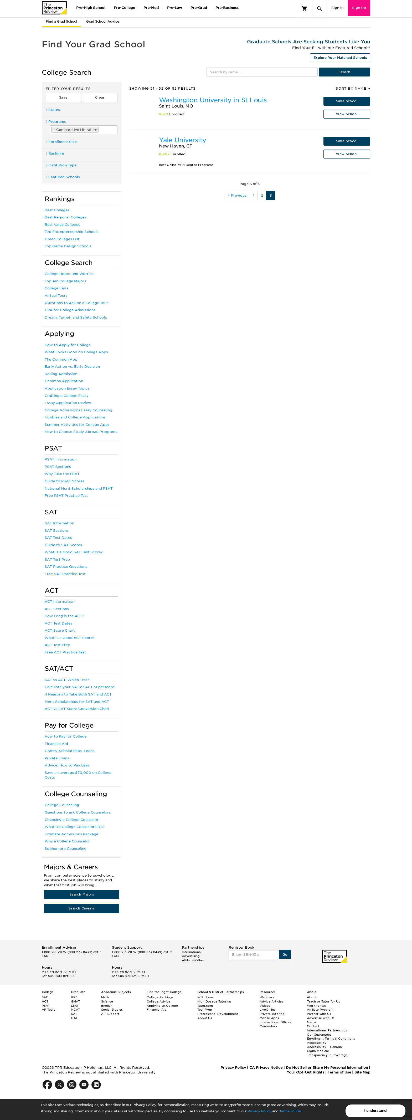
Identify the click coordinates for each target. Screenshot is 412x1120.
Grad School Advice (102, 21)
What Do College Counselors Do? (74, 827)
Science (107, 1001)
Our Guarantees (319, 1034)
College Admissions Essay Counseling (78, 410)
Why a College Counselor (67, 841)
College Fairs (56, 288)
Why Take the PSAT (62, 474)
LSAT (75, 1006)
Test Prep (204, 1009)
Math (105, 997)
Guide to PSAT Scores (64, 481)
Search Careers (81, 908)
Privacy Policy (259, 1111)
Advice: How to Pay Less (67, 765)
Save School (347, 101)
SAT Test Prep (57, 559)
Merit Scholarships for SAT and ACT (77, 702)
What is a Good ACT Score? (69, 638)
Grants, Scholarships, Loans (69, 751)
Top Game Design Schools (68, 246)
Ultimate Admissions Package (71, 834)
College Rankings (160, 997)
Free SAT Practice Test (65, 574)
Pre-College (124, 8)
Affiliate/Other (193, 960)
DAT (74, 1014)
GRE (74, 997)
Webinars (267, 997)
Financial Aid (56, 744)
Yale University (182, 140)
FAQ (45, 956)
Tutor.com (205, 1006)
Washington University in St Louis (213, 100)
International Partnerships (327, 1030)
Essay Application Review (68, 403)
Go (284, 955)
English (106, 1006)
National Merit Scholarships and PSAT (79, 488)
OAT (74, 1018)
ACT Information (59, 602)
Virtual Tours (56, 296)
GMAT (75, 1001)
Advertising (191, 956)
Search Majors (81, 894)
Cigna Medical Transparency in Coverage (327, 1053)
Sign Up (359, 8)
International (192, 952)
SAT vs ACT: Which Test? (67, 680)
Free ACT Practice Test (65, 652)
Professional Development (217, 1014)
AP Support (110, 1014)
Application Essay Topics (67, 388)
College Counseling (62, 805)
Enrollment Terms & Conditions (331, 1038)
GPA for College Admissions (70, 310)
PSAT (46, 1006)
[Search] (319, 8)
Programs (56, 122)
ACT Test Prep (57, 645)
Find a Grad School (61, 21)
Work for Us (316, 1006)
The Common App (61, 359)
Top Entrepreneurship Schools (72, 232)
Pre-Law (174, 8)
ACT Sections (57, 609)
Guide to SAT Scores (63, 545)
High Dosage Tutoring (214, 1001)
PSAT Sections (58, 467)
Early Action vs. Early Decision (72, 367)
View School (347, 114)
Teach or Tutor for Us (323, 1001)
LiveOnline (268, 1009)
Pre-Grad (198, 8)
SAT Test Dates (58, 538)
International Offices (275, 1022)
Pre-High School (90, 8)
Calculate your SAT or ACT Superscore (79, 687)
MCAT (75, 1009)
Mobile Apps (269, 1018)
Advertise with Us (320, 1018)
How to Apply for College (68, 345)
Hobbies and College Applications (75, 417)
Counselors (268, 1026)
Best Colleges (57, 210)
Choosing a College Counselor (72, 820)
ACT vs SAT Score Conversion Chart (77, 709)
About (312, 997)
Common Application (64, 381)
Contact (313, 1026)
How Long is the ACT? (64, 616)
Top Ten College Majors (65, 281)
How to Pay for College (65, 736)
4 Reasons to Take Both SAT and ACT (78, 694)
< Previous (237, 195)
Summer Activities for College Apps (77, 425)
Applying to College (162, 1006)
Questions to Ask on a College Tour (76, 303)
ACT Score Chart (60, 630)
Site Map (362, 1072)
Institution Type (61, 165)
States (53, 110)
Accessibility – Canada (324, 1047)
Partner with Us (319, 1014)
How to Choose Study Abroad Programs (81, 432)
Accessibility (316, 1043)
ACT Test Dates (58, 623)
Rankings (55, 153)
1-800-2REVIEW (71, 952)
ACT (45, 1001)
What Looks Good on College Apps (76, 352)
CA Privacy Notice (265, 1068)
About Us (204, 1018)
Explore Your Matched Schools (340, 58)
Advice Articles (271, 1001)
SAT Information (59, 523)
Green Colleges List (62, 239)
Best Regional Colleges (65, 217)
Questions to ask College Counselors (78, 812)
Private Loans (57, 758)
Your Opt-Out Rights (305, 1072)
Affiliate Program (320, 1009)
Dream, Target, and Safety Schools (76, 317)
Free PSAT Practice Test (66, 496)
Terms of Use (290, 1111)
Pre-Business (227, 8)
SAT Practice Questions (66, 567)
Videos (265, 1006)
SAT (45, 997)
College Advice (158, 1001)
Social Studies (112, 1009)
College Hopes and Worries (69, 274)
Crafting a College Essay (67, 396)
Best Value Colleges (62, 225)
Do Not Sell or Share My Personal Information (327, 1068)
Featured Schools (63, 177)
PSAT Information (60, 459)
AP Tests (48, 1009)
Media (311, 1022)
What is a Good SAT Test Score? (73, 552)
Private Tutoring (272, 1014)
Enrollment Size (61, 142)
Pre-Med (151, 8)
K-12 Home (205, 997)
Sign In (337, 8)
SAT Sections (57, 531)
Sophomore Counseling (65, 849)
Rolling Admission (61, 374)
